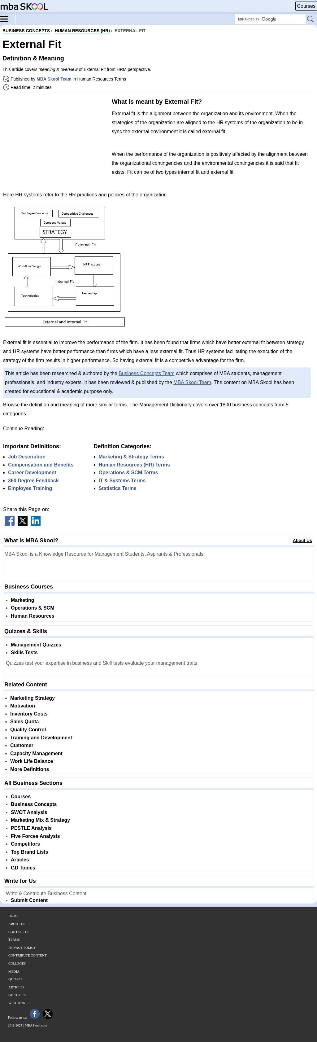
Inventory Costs (29, 713)
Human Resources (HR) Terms (134, 464)
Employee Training (30, 488)
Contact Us (18, 932)
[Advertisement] (55, 140)
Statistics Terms (118, 488)
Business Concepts (34, 804)
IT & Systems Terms (122, 480)
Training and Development (41, 737)
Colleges (17, 963)
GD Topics (23, 867)
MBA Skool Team (54, 79)
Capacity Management (36, 753)
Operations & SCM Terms (128, 472)
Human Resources (32, 616)
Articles (20, 859)
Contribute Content (27, 955)
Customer (21, 745)
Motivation (22, 705)
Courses (306, 6)
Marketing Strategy (32, 698)
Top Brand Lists (29, 852)
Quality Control (28, 729)
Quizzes (15, 979)
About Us (302, 540)
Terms (14, 939)
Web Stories (19, 1003)
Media (14, 971)
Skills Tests (24, 652)
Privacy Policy (22, 947)
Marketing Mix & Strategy (40, 820)
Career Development (32, 472)
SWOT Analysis (29, 812)
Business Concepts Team (146, 373)
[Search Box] (270, 19)
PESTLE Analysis (31, 828)
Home (13, 915)
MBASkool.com (36, 1025)
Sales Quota (24, 721)
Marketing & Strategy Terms (131, 456)
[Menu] (8, 18)
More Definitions (29, 769)
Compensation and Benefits (41, 464)
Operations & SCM (32, 608)
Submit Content (29, 900)
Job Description (27, 456)
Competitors (25, 844)
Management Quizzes (36, 644)
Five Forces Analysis (35, 836)
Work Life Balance (31, 761)
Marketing (22, 600)
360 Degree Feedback (33, 480)
